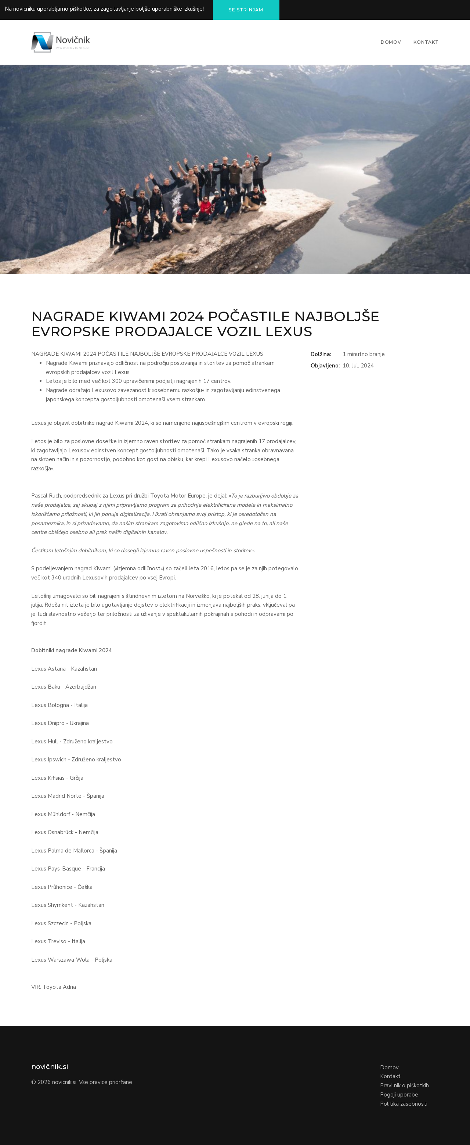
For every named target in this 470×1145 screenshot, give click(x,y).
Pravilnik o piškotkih (404, 1085)
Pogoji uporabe (399, 1094)
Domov (391, 42)
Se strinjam (246, 9)
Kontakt (426, 42)
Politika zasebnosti (403, 1104)
